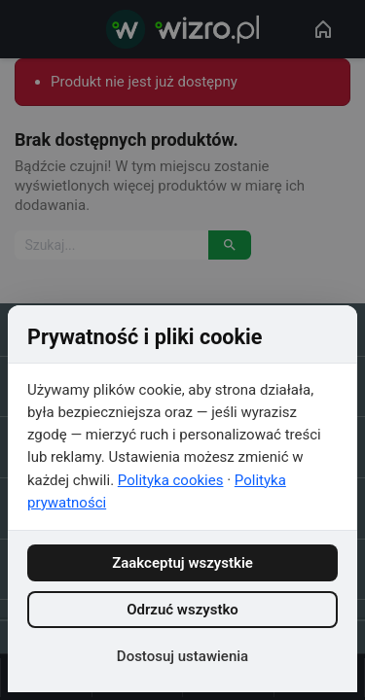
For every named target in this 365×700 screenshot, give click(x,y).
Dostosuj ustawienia (182, 656)
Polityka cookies (171, 480)
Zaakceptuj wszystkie (182, 563)
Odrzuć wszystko (182, 609)
